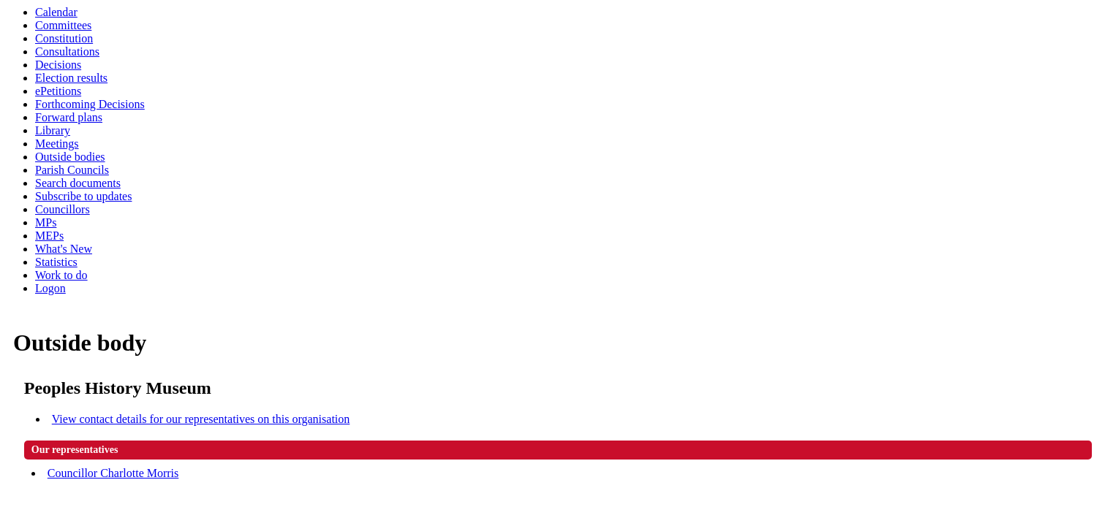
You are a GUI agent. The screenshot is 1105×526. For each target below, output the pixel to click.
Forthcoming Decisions (90, 104)
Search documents (78, 183)
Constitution (64, 38)
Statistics (56, 262)
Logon (50, 288)
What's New (63, 249)
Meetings (57, 143)
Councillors (62, 209)
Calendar (56, 12)
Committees (63, 25)
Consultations (67, 51)
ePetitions (58, 91)
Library (52, 130)
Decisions (58, 64)
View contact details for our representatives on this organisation (201, 419)
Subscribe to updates (83, 196)
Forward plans (68, 117)
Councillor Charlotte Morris (113, 473)
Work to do (61, 275)
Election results (71, 78)
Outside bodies (70, 156)
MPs (45, 222)
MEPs (49, 235)
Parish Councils (72, 170)
